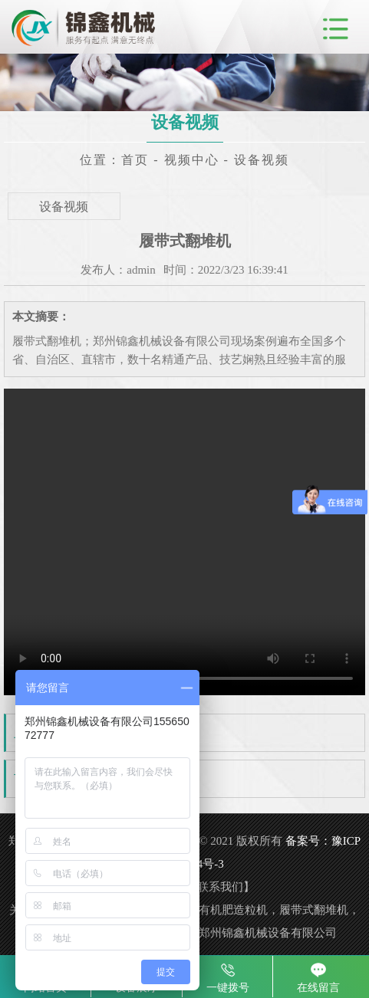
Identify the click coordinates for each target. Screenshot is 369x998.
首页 (135, 159)
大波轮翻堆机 (97, 733)
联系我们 (220, 887)
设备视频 (261, 159)
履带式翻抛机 (97, 779)
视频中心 (191, 159)
